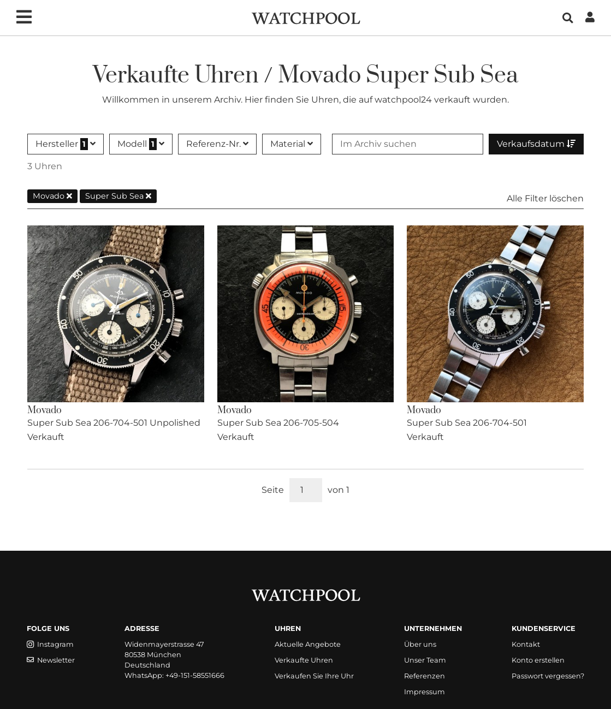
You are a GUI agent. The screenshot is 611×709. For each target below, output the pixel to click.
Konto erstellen (538, 660)
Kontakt (526, 644)
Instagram (50, 644)
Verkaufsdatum (536, 144)
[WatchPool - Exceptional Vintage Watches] (305, 17)
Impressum (424, 692)
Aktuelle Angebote (308, 644)
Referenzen (424, 676)
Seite (273, 490)
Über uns (420, 644)
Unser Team (425, 660)
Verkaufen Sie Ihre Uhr (314, 676)
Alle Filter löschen (545, 198)
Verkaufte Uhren (304, 660)
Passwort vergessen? (548, 676)
